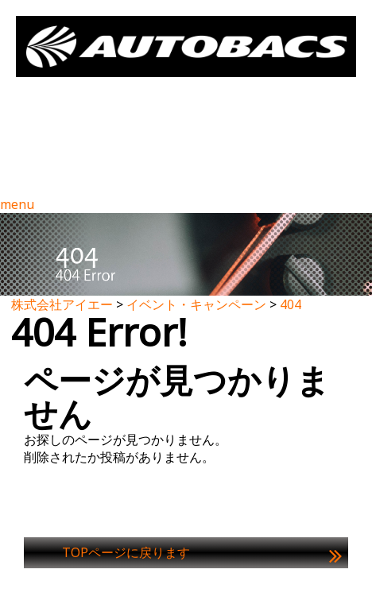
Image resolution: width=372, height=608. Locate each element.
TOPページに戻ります (126, 552)
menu (17, 204)
